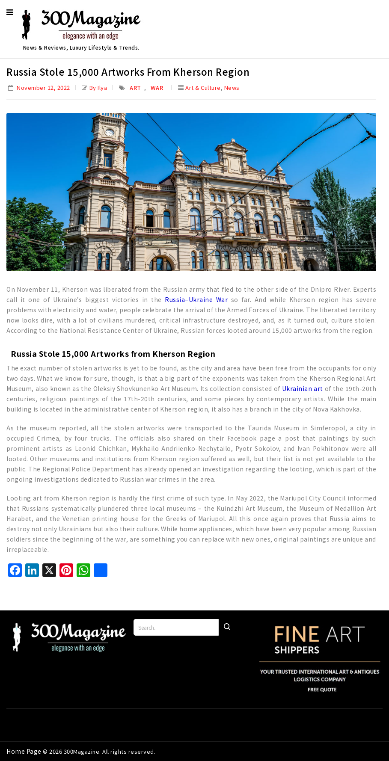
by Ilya (98, 87)
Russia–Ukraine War (196, 299)
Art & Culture (203, 87)
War (157, 87)
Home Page (24, 751)
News (232, 87)
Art (135, 87)
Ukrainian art (302, 388)
